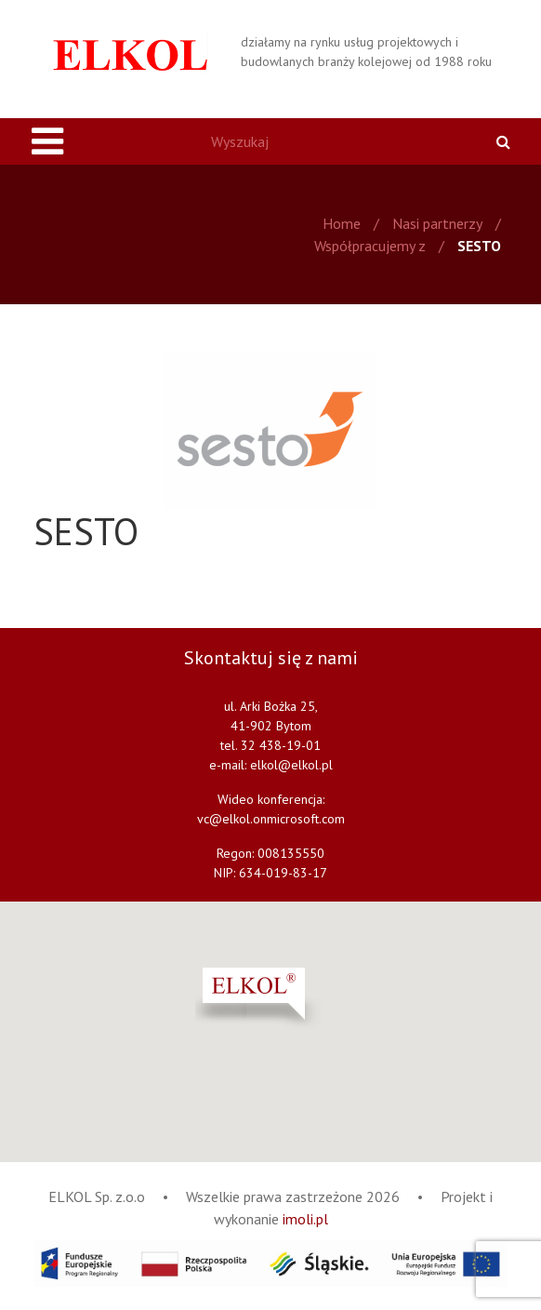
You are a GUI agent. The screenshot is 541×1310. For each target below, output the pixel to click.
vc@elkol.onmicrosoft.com (271, 818)
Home (342, 223)
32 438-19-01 (281, 745)
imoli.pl (305, 1219)
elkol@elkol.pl (291, 764)
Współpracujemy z (370, 245)
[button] (305, 999)
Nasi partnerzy (437, 223)
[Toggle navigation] (47, 141)
